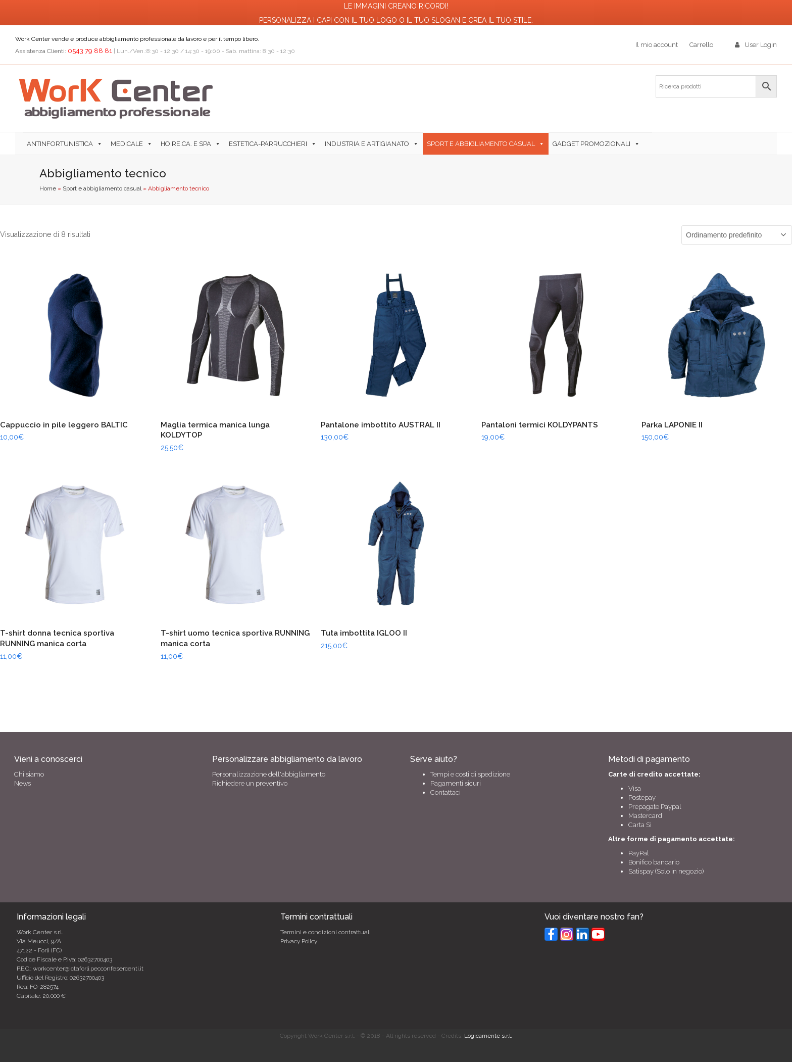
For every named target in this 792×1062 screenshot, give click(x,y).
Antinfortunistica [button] (60, 144)
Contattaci (445, 792)
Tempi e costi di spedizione (470, 774)
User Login (761, 45)
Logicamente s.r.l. (488, 1035)
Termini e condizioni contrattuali (325, 932)
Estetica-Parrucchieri (268, 144)
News (22, 783)
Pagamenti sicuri (455, 783)
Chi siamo (29, 774)
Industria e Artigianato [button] (367, 144)
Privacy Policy (298, 941)
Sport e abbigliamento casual (481, 144)
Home (47, 188)
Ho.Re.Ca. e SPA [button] (186, 144)
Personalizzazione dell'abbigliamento (268, 774)
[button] (648, 143)
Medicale (127, 144)
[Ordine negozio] (736, 235)
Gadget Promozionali (591, 144)
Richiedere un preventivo (249, 783)
